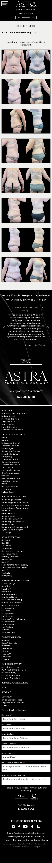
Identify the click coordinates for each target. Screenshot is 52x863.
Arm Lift (5, 570)
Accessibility (23, 840)
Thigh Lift (6, 573)
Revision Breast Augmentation (15, 508)
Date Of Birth (8, 753)
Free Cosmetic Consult (26, 18)
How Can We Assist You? (13, 763)
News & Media (8, 424)
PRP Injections (8, 614)
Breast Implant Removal (13, 522)
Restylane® (6, 657)
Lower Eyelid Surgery (11, 454)
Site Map (5, 706)
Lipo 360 (5, 543)
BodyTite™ (6, 586)
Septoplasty (7, 468)
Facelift (5, 438)
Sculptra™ (6, 654)
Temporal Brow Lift (10, 446)
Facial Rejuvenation (13, 434)
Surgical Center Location (13, 703)
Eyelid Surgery (8, 449)
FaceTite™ (6, 589)
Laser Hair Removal (10, 605)
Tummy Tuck (7, 549)
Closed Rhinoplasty (10, 462)
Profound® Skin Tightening (13, 619)
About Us (7, 410)
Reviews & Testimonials (12, 430)
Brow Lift (5, 440)
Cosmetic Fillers (11, 637)
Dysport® (6, 646)
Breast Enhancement (14, 496)
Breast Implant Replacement (15, 527)
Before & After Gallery (20, 33)
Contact (7, 696)
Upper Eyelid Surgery (11, 451)
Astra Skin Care (8, 633)
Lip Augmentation (10, 487)
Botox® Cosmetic (9, 643)
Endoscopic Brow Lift (11, 443)
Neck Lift (5, 476)
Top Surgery (7, 533)
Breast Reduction (9, 514)
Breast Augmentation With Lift (15, 503)
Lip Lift (4, 484)
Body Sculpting (11, 537)
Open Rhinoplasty (10, 459)
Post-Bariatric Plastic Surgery (15, 565)
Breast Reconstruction (12, 519)
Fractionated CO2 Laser (12, 603)
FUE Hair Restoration (11, 667)
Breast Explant (8, 524)
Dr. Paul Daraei (8, 416)
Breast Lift (6, 511)
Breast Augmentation (11, 500)
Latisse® (5, 630)
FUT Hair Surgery (9, 673)
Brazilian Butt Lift (9, 559)
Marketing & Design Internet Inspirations (26, 837)
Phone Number (9, 744)
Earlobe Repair (8, 492)
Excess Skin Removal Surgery (14, 568)
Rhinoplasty (7, 457)
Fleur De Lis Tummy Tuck (13, 551)
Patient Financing (9, 427)
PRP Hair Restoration (11, 675)
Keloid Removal (8, 625)
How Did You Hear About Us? (15, 776)
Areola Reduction (9, 516)
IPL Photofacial (8, 622)
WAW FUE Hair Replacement (14, 670)
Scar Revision (7, 627)
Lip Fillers (5, 641)
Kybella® (5, 660)
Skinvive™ (6, 651)
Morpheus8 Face (9, 597)
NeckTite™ (6, 592)
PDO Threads (7, 616)
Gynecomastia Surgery (12, 530)
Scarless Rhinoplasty (11, 465)
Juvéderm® (7, 649)
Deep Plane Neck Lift (11, 479)
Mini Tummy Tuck (9, 554)
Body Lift (5, 562)
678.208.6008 (26, 14)
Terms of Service (28, 847)
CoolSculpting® (8, 584)
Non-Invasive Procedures (16, 580)
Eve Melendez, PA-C (10, 419)
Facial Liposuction (10, 481)
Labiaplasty (7, 576)
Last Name (7, 725)
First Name (7, 715)
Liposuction (7, 540)
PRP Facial (6, 611)
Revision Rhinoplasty (11, 470)
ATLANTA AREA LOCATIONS (26, 9)
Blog (4, 687)
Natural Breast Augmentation (15, 505)
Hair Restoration (12, 664)
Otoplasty (6, 489)
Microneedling (8, 608)
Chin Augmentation (11, 473)
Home (4, 33)
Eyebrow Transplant (11, 678)
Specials (6, 692)
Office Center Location (12, 700)
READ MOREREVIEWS (26, 361)
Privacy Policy (10, 840)
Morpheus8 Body (9, 595)
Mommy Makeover (10, 557)
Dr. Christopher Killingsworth (14, 414)
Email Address (8, 734)
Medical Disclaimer (39, 840)
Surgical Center (8, 422)
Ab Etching (6, 546)
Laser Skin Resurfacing (12, 600)
